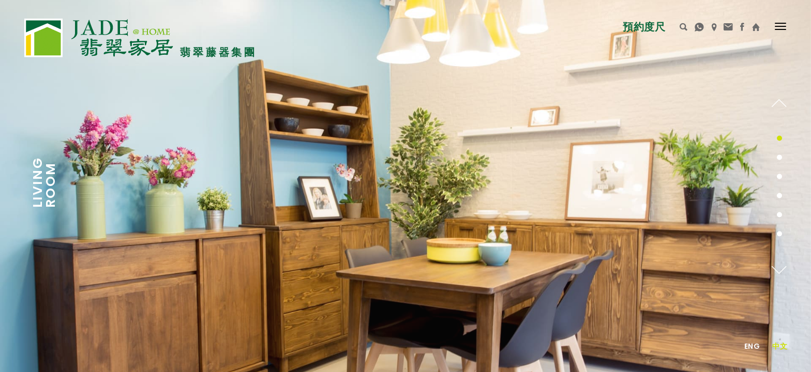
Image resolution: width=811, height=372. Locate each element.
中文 (779, 346)
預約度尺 (644, 27)
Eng (752, 346)
